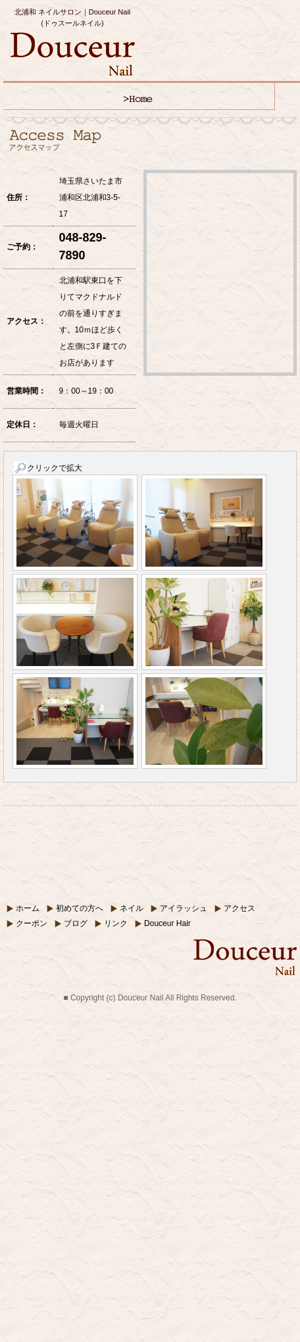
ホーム (27, 908)
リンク (116, 923)
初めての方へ (79, 908)
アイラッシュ (183, 908)
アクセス (239, 908)
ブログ (76, 923)
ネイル (131, 908)
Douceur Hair (167, 923)
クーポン (31, 923)
